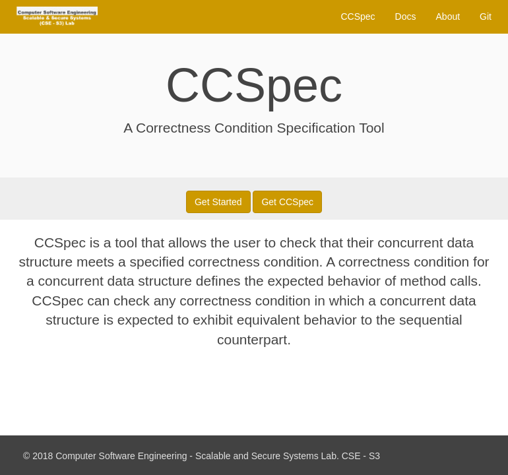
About (448, 16)
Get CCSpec (287, 202)
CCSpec (357, 16)
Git (486, 16)
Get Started (218, 202)
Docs (405, 16)
